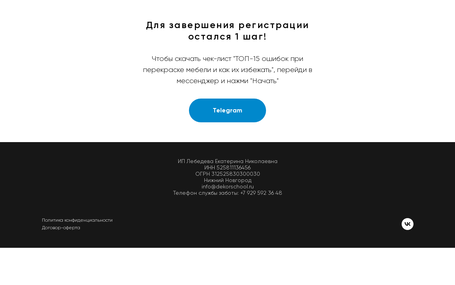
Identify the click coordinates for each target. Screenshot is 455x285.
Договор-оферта (61, 227)
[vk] (407, 224)
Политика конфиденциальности (77, 220)
